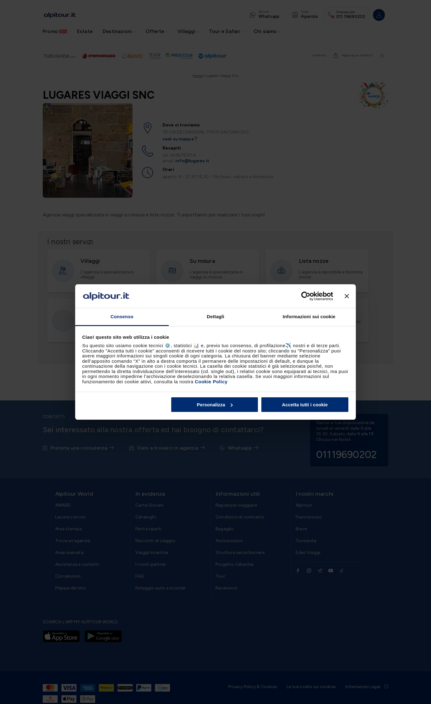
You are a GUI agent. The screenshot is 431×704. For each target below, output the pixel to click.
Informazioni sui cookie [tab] (309, 316)
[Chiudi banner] (347, 296)
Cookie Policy (211, 381)
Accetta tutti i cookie (305, 404)
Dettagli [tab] (215, 316)
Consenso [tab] (121, 316)
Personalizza (215, 404)
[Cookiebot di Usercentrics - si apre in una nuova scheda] (305, 296)
